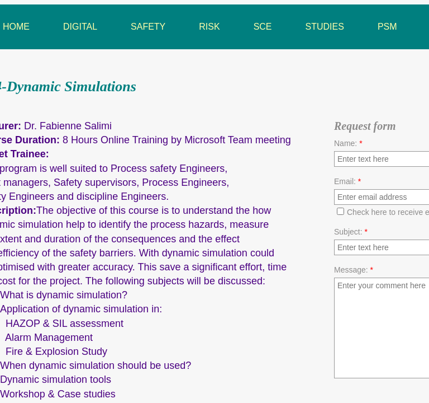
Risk (209, 26)
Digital (80, 26)
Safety (148, 26)
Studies (325, 26)
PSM (387, 26)
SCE (263, 26)
